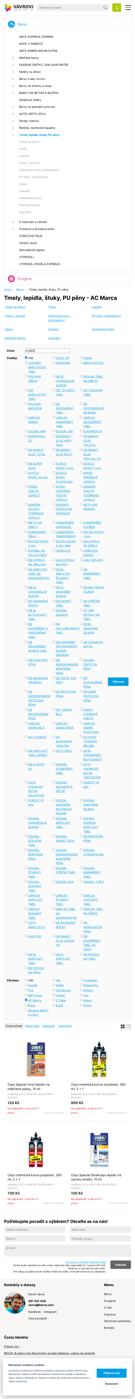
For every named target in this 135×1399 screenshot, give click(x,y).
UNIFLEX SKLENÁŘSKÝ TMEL (92, 422)
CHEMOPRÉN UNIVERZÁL (65, 525)
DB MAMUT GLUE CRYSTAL (91, 440)
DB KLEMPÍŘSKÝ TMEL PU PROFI (92, 943)
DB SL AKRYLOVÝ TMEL (63, 959)
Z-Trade (61, 1000)
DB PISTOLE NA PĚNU (36, 970)
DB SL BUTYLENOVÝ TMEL (37, 615)
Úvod (7, 289)
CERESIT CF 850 (91, 785)
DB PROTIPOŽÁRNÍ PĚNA (38, 714)
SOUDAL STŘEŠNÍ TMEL (66, 870)
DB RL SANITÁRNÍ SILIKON (90, 628)
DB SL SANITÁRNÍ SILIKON (63, 592)
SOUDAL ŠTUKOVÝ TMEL (34, 872)
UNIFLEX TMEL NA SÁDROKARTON (66, 913)
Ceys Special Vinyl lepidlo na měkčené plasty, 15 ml (29, 1086)
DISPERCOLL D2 (36, 438)
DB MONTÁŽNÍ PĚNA (93, 838)
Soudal (32, 985)
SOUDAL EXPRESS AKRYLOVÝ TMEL (90, 825)
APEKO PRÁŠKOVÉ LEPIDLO (90, 477)
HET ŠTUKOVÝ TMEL (65, 392)
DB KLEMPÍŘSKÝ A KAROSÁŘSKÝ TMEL (38, 630)
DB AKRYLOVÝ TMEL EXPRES (38, 753)
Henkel (60, 995)
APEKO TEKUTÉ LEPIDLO (34, 491)
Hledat (105, 7)
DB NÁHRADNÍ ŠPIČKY (38, 603)
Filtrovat (118, 681)
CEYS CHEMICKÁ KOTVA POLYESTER (36, 789)
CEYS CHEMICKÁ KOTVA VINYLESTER (91, 771)
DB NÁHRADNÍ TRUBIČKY (38, 680)
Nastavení (111, 1383)
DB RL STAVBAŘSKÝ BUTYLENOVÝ (92, 755)
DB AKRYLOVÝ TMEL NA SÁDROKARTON (38, 574)
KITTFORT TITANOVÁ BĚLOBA (90, 741)
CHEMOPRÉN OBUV (37, 534)
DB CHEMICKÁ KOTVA (93, 644)
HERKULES (63, 550)
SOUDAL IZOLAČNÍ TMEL (34, 841)
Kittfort (88, 990)
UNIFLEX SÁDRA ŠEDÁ (64, 726)
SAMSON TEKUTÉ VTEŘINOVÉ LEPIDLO (91, 493)
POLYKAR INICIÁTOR (35, 406)
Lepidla (96, 307)
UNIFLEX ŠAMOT (34, 420)
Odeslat (120, 1264)
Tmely (52, 307)
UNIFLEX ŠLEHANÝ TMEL (34, 913)
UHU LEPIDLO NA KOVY (65, 562)
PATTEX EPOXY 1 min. (93, 534)
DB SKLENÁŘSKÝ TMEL (65, 408)
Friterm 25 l (12, 1346)
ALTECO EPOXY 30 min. (38, 475)
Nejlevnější (32, 1026)
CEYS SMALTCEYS (36, 925)
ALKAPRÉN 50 (92, 431)
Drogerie (25, 279)
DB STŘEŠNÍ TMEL (91, 603)
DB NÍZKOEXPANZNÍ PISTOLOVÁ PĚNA (38, 698)
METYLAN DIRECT (35, 525)
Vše (30, 358)
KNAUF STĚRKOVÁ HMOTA (90, 714)
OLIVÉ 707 (63, 358)
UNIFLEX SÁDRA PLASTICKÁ (91, 728)
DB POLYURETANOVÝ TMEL (66, 628)
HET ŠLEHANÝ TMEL (93, 392)
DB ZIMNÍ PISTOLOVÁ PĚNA (91, 696)
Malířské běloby (15, 338)
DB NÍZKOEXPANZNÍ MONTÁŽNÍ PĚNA (66, 666)
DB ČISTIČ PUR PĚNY (66, 680)
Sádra (8, 329)
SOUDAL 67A (64, 431)
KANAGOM (63, 363)
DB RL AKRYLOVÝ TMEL (35, 959)
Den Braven (63, 990)
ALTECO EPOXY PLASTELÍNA (64, 477)
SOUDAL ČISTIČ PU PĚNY (90, 664)
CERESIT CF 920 (36, 803)
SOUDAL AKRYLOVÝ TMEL (63, 823)
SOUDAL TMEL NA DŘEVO (93, 379)
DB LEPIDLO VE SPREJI (91, 544)
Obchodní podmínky (117, 1321)
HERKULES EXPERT (90, 553)
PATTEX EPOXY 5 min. (38, 544)
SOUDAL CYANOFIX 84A (93, 852)
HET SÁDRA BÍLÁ (64, 712)
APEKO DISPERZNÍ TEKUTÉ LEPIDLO (63, 493)
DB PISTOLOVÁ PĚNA (66, 694)
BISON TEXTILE (93, 363)
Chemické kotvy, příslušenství (59, 318)
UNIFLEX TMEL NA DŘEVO (93, 911)
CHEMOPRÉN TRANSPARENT (66, 534)
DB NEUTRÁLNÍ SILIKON (93, 590)
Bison (31, 1005)
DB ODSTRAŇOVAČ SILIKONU (93, 408)
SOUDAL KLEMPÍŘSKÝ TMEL (64, 769)
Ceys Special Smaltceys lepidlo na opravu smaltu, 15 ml (96, 1177)
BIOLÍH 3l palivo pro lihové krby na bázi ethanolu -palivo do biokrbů (49, 1353)
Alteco (87, 1000)
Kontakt (109, 1327)
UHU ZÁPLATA (93, 560)
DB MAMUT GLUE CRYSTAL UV (92, 454)
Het (58, 980)
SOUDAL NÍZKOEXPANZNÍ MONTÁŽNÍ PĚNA (66, 856)
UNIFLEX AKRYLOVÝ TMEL (35, 900)
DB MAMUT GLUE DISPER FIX (65, 941)
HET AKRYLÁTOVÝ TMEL (37, 395)
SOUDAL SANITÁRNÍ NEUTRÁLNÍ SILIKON (64, 807)
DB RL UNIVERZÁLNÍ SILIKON (65, 381)
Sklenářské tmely (103, 329)
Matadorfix (90, 985)
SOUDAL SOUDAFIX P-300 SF (64, 787)
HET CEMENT (37, 737)
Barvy (22, 24)
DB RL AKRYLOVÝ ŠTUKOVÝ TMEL (63, 576)
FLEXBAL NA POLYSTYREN (37, 553)
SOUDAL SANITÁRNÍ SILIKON (90, 805)
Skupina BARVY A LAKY (38, 1013)
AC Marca (34, 1000)
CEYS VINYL (64, 751)
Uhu (86, 995)
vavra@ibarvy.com (41, 1305)
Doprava (109, 1314)
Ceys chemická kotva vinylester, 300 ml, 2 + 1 (98, 1086)
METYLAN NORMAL (90, 507)
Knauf (59, 1005)
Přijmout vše (112, 1373)
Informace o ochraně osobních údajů (86, 1262)
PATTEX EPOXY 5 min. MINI (66, 544)
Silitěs (60, 985)
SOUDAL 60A (64, 882)
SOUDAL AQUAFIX (62, 613)
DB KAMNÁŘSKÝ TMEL (92, 574)
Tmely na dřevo (15, 307)
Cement (53, 329)
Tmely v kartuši (15, 316)
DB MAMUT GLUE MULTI (64, 452)
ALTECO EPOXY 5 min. (92, 466)
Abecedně (65, 1026)
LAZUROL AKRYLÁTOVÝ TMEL (37, 367)
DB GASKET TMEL (64, 603)
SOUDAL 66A (37, 431)
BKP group (35, 995)
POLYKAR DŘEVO (34, 379)
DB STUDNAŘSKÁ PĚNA (92, 682)
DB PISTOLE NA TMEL (91, 957)
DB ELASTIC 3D (36, 767)
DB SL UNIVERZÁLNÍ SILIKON (37, 592)
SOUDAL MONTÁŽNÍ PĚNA (35, 854)
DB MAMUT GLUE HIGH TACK (63, 440)
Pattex (87, 358)
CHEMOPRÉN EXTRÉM (92, 525)
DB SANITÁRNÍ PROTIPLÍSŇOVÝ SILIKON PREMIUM (66, 648)
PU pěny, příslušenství (106, 316)
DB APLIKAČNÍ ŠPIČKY (65, 925)
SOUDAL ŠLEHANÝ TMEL (34, 886)
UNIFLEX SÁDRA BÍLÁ (36, 726)
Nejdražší (49, 1026)
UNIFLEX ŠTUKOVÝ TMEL (62, 900)
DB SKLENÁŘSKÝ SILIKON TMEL (37, 646)
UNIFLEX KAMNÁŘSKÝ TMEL (64, 422)
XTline (87, 1005)
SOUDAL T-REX (93, 882)
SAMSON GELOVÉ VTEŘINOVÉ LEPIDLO (36, 511)
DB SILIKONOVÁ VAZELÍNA (64, 741)
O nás (108, 1307)
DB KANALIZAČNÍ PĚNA (92, 927)
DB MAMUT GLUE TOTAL (37, 452)
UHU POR (34, 936)
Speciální (54, 338)
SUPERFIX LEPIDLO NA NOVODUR (64, 509)
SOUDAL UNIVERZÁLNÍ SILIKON (37, 823)
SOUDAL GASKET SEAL (65, 838)
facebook (34, 1312)
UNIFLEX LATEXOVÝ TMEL (90, 900)
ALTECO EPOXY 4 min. (65, 466)
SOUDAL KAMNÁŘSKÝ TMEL (92, 872)
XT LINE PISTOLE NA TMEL (91, 615)
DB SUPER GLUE (35, 466)
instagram (50, 1312)
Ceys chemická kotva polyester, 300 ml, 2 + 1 (35, 1177)
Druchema (90, 980)
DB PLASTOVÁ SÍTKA (37, 662)
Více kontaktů (37, 1318)
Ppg (30, 990)
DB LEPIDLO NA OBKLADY (37, 562)
